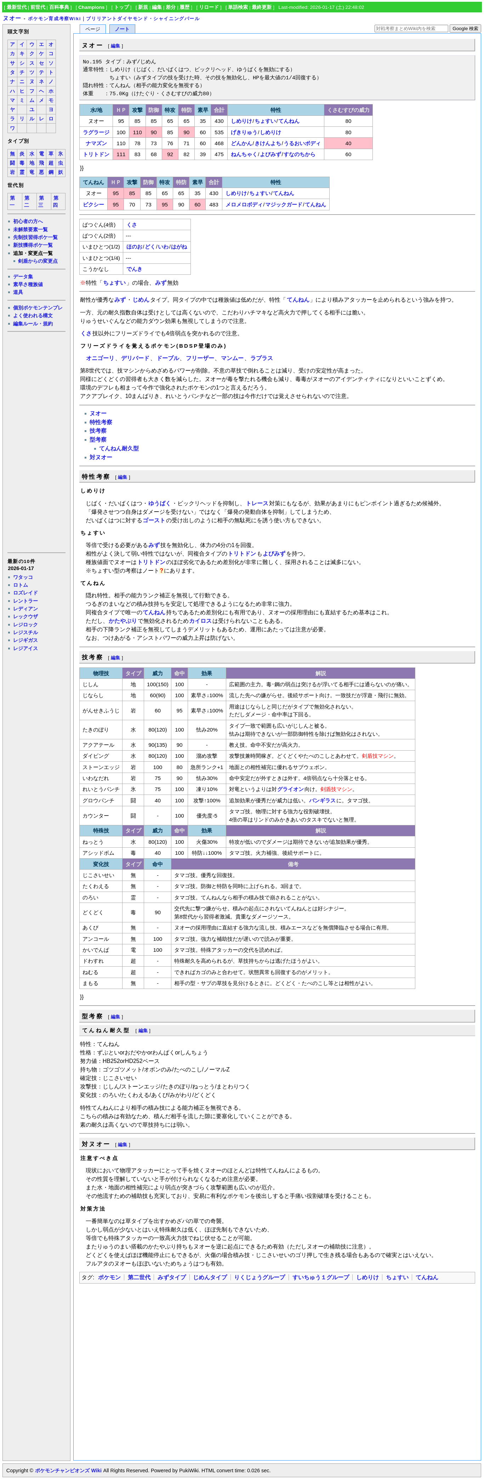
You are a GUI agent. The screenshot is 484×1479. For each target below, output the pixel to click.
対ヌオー (101, 457)
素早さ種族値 (28, 284)
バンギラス (322, 800)
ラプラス (261, 358)
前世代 (37, 7)
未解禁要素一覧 (30, 229)
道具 (18, 292)
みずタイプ (172, 1277)
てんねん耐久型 (119, 448)
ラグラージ (96, 132)
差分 (171, 7)
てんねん (289, 121)
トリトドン (96, 154)
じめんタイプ (210, 1277)
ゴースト (154, 520)
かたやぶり (123, 621)
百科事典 (59, 7)
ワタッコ (23, 577)
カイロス (200, 621)
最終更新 (262, 7)
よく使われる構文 (33, 315)
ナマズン (96, 143)
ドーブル (167, 358)
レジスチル (25, 632)
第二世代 (139, 1277)
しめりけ (241, 121)
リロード (209, 7)
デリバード (135, 358)
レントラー (25, 601)
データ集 (23, 276)
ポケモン (109, 1277)
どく (150, 247)
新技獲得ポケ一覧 (33, 245)
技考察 (98, 431)
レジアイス (25, 648)
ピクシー (93, 204)
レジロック (25, 624)
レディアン (25, 608)
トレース (257, 503)
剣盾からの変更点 (38, 261)
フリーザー (200, 358)
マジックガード (283, 204)
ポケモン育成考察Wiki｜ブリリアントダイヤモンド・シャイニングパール (114, 18)
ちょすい (265, 121)
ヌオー (12, 18)
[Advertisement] (36, 441)
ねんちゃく (244, 154)
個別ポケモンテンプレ (38, 308)
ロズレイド (25, 593)
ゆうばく (159, 503)
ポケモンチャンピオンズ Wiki (68, 1470)
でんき (134, 269)
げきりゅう (244, 132)
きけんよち (268, 143)
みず (160, 283)
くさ (131, 225)
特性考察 (101, 422)
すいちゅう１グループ (320, 1277)
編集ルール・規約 (33, 323)
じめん (140, 300)
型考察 (98, 440)
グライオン (290, 789)
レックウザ (25, 616)
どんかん (241, 143)
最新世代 (17, 7)
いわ (163, 247)
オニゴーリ (100, 358)
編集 (157, 7)
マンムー (232, 358)
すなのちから (299, 154)
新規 (143, 7)
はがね (179, 247)
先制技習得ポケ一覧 (35, 237)
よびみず (270, 154)
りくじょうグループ (259, 1277)
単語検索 (238, 7)
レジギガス (25, 640)
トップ (121, 7)
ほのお (134, 247)
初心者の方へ (28, 221)
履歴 (184, 7)
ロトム (20, 585)
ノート (122, 29)
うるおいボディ (302, 143)
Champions (91, 7)
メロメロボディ (244, 204)
